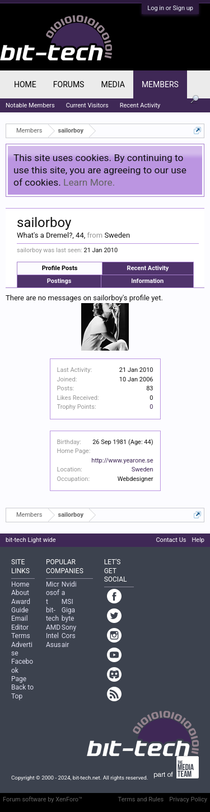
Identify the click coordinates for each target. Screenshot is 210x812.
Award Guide (20, 606)
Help (198, 540)
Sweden (142, 469)
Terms (20, 636)
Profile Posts (60, 268)
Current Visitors (87, 105)
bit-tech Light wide (31, 540)
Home (25, 84)
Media (112, 84)
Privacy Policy (188, 799)
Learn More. (89, 182)
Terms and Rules (141, 799)
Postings (59, 281)
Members (160, 84)
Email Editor (20, 623)
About (20, 593)
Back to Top (22, 691)
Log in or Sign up (170, 8)
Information (147, 281)
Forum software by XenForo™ (42, 799)
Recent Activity (148, 268)
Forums (69, 84)
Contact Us (171, 540)
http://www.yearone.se (122, 460)
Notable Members (30, 105)
